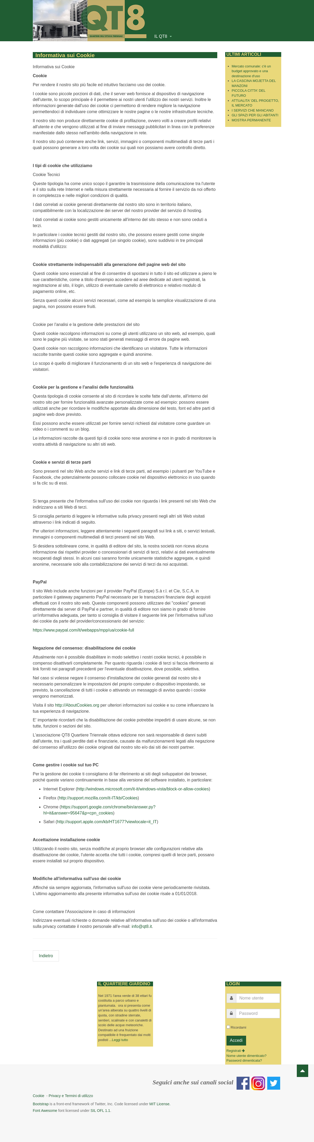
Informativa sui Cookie (58, 54)
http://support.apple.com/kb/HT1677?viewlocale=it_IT (107, 820)
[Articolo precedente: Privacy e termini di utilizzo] (46, 954)
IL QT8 (163, 36)
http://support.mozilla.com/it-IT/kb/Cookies (98, 796)
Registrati (236, 1049)
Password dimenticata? (244, 1059)
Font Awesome (45, 1109)
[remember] (228, 1025)
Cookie (39, 1094)
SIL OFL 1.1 (100, 1109)
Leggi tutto (120, 1038)
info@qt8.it (142, 925)
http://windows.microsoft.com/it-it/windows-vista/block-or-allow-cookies (143, 787)
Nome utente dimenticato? (247, 1054)
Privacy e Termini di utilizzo (71, 1094)
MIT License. (159, 1102)
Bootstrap (41, 1102)
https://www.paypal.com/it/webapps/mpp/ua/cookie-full (83, 629)
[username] (258, 996)
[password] (258, 1012)
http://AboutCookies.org (77, 703)
